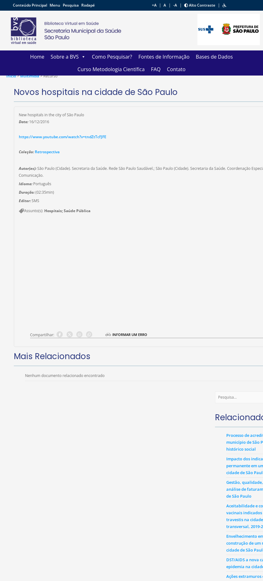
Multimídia (30, 76)
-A (175, 5)
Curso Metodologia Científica (111, 69)
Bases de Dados (214, 56)
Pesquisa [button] (71, 5)
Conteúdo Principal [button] (30, 5)
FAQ (156, 69)
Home (37, 56)
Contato (176, 69)
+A (154, 5)
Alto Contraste (199, 5)
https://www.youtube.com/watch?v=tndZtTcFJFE (62, 136)
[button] (224, 5)
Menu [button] (55, 5)
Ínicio (11, 76)
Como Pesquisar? (112, 56)
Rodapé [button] (88, 5)
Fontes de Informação (164, 56)
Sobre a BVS (68, 56)
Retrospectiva (47, 151)
